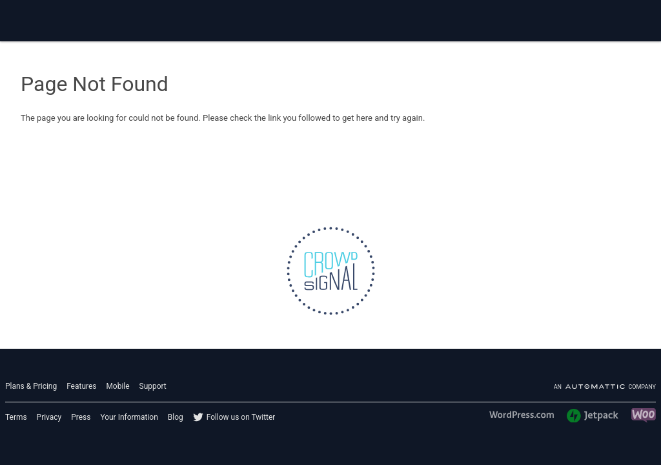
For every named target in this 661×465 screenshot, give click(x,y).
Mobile (117, 386)
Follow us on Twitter (241, 417)
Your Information (129, 417)
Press (80, 417)
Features (81, 386)
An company (605, 387)
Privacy (49, 417)
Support (153, 386)
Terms (16, 417)
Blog (175, 417)
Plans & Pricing (31, 386)
